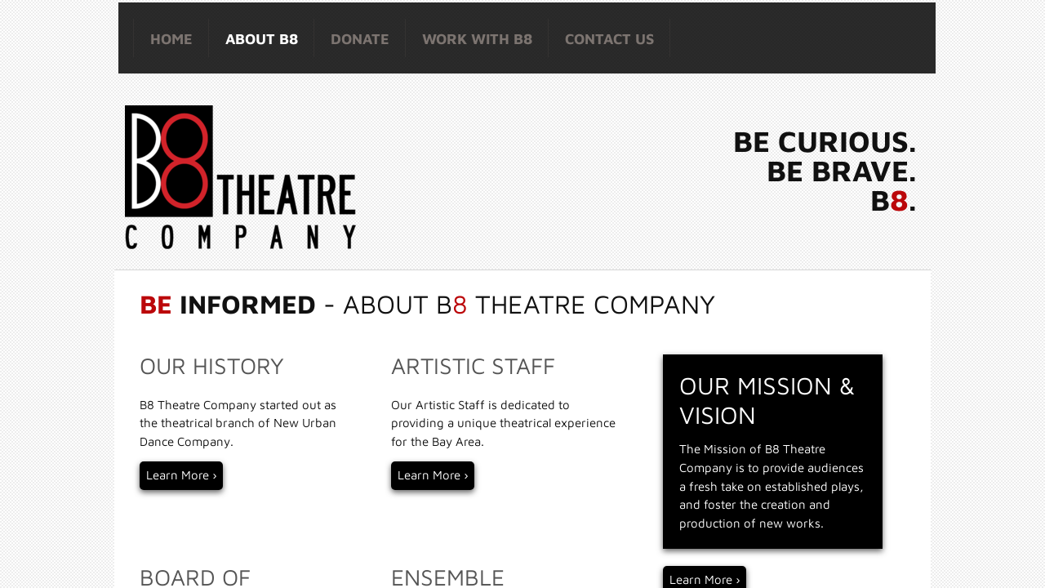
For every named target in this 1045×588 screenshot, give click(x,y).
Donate (360, 38)
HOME (171, 38)
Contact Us (609, 38)
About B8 (261, 38)
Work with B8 (477, 38)
